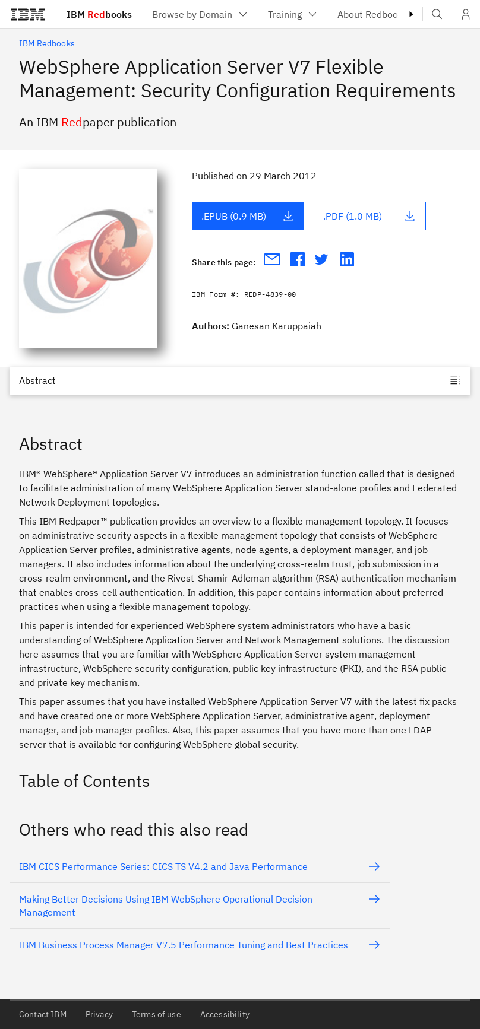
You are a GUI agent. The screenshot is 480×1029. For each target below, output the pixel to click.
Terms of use (156, 1014)
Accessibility (225, 1014)
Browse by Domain (200, 14)
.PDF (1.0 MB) (369, 216)
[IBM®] (28, 14)
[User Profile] (465, 14)
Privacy (99, 1014)
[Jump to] (240, 380)
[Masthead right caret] (411, 14)
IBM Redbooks (47, 43)
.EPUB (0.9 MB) (247, 216)
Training (293, 14)
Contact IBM (43, 1014)
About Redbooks (380, 14)
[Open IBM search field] (437, 14)
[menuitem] (200, 14)
